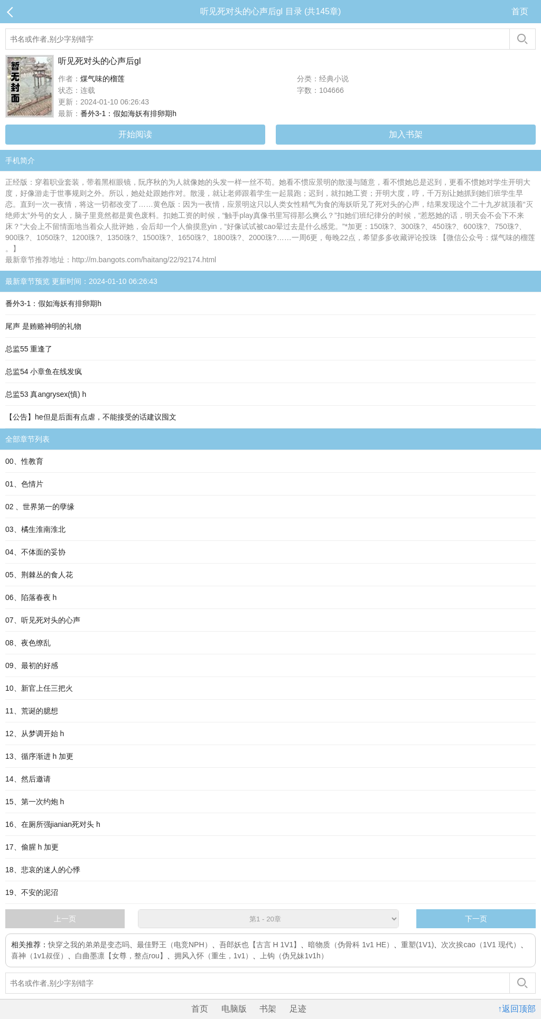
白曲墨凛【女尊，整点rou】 (121, 955)
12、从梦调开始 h (34, 733)
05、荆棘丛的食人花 (39, 574)
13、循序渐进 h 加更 (39, 756)
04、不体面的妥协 (35, 552)
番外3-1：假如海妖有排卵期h (128, 113)
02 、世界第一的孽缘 (39, 506)
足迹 (298, 1008)
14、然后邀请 (28, 779)
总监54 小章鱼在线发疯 (43, 371)
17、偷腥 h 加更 (32, 847)
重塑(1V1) (417, 944)
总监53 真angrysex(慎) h (45, 394)
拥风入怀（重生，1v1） (213, 955)
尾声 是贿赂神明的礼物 (43, 326)
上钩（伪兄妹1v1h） (294, 955)
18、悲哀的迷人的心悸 (42, 869)
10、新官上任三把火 (39, 688)
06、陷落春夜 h (31, 597)
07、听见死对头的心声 (42, 620)
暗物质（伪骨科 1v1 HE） (351, 944)
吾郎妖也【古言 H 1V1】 (260, 944)
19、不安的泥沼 (31, 892)
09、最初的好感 (31, 665)
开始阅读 (135, 134)
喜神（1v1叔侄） (39, 955)
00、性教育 (24, 461)
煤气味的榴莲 (102, 78)
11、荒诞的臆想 (31, 711)
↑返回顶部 (517, 1008)
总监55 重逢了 (28, 349)
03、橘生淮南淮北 (35, 529)
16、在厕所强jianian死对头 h (52, 824)
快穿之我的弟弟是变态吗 (88, 944)
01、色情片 (24, 484)
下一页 (476, 919)
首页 (519, 11)
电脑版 (234, 1008)
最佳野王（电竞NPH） (174, 944)
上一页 (65, 919)
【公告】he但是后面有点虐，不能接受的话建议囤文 (90, 417)
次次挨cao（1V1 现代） (480, 944)
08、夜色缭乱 (28, 643)
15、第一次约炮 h (34, 801)
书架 (267, 1008)
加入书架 (406, 134)
